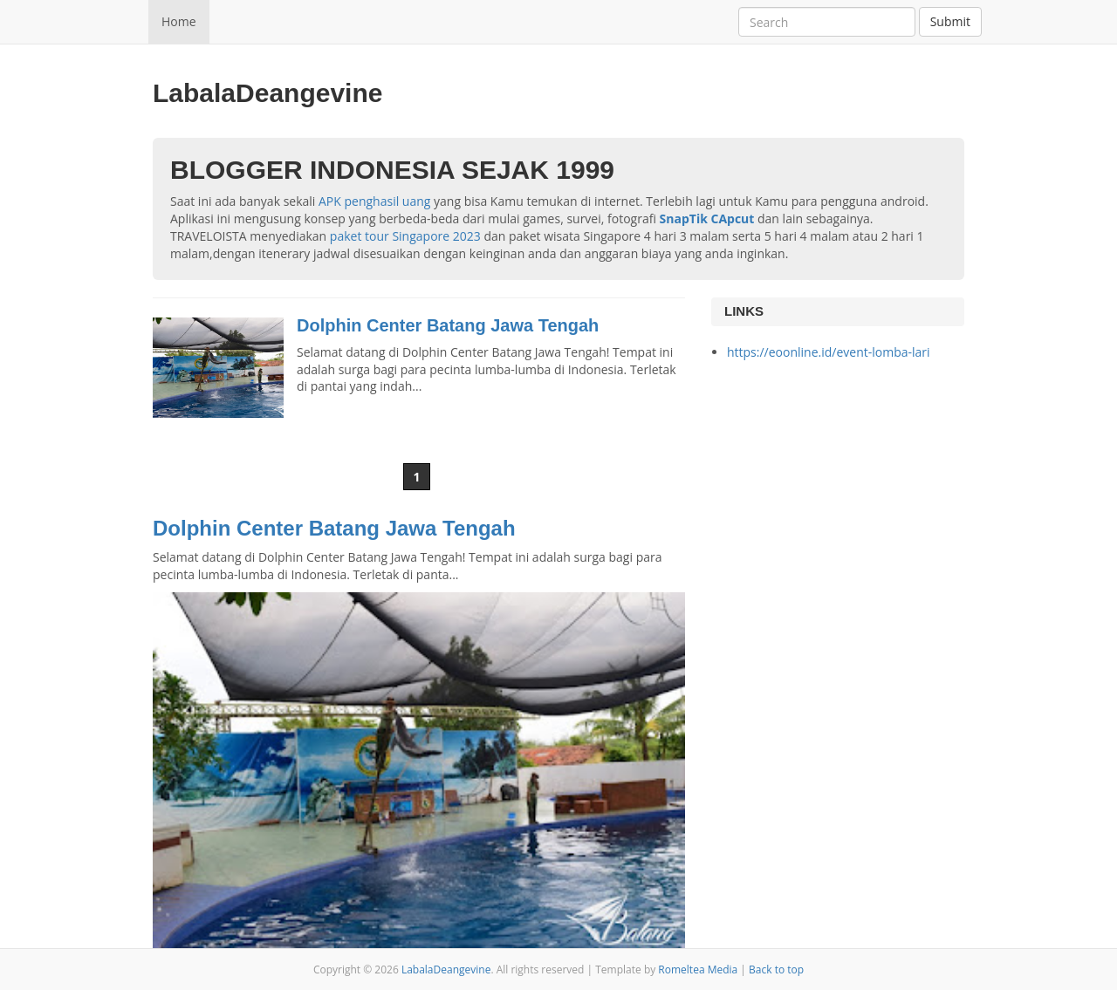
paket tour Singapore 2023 (405, 236)
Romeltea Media (697, 969)
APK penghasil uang (374, 201)
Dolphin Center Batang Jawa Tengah (448, 325)
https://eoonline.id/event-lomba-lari (828, 352)
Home (178, 21)
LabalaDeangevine (446, 969)
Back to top (776, 969)
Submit (950, 21)
